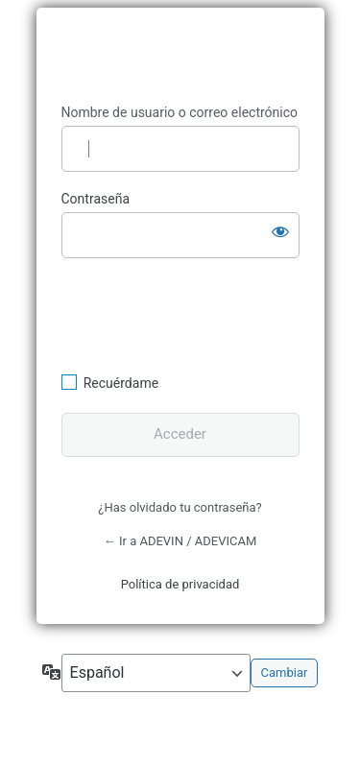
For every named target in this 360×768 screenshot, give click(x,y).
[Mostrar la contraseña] (280, 231)
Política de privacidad (180, 584)
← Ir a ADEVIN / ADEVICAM (180, 541)
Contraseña (96, 198)
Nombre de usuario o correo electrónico (180, 112)
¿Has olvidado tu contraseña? (179, 507)
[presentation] (193, 313)
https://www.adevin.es (180, 56)
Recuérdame (121, 383)
